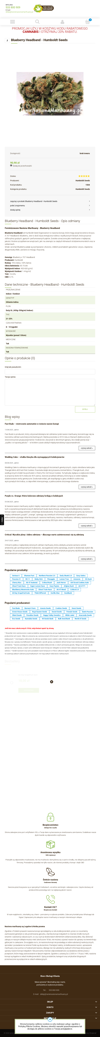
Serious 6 (15, 576)
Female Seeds (71, 612)
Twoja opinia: (10, 377)
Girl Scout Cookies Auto (80, 583)
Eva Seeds (16, 619)
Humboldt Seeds (83, 180)
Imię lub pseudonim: (13, 367)
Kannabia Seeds (31, 619)
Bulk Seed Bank (64, 619)
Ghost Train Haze (19, 586)
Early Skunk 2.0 (66, 576)
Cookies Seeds (61, 608)
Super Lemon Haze (37, 586)
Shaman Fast (29, 576)
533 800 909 (13, 7)
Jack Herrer (61, 583)
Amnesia (76, 579)
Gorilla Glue (55, 593)
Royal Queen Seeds (39, 612)
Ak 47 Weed (61, 589)
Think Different (40, 593)
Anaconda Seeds (85, 615)
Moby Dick (39, 579)
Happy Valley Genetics (52, 615)
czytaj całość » (87, 448)
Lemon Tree (64, 579)
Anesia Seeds (45, 608)
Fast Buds (16, 608)
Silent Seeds (17, 615)
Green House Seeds (19, 612)
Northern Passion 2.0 (47, 576)
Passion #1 (16, 579)
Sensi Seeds (76, 608)
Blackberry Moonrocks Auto (23, 589)
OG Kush (88, 579)
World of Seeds (80, 619)
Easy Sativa (80, 576)
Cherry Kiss (16, 583)
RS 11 (27, 579)
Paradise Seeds (32, 615)
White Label (69, 615)
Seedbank (68, 593)
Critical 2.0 (74, 589)
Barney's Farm (30, 608)
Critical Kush (47, 583)
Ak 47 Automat (31, 583)
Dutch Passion (87, 612)
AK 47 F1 (81, 586)
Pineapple (51, 579)
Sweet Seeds (57, 612)
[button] (12, 21)
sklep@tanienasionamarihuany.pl (19, 12)
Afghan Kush (69, 586)
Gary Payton (54, 586)
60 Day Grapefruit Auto (21, 593)
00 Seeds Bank (47, 619)
